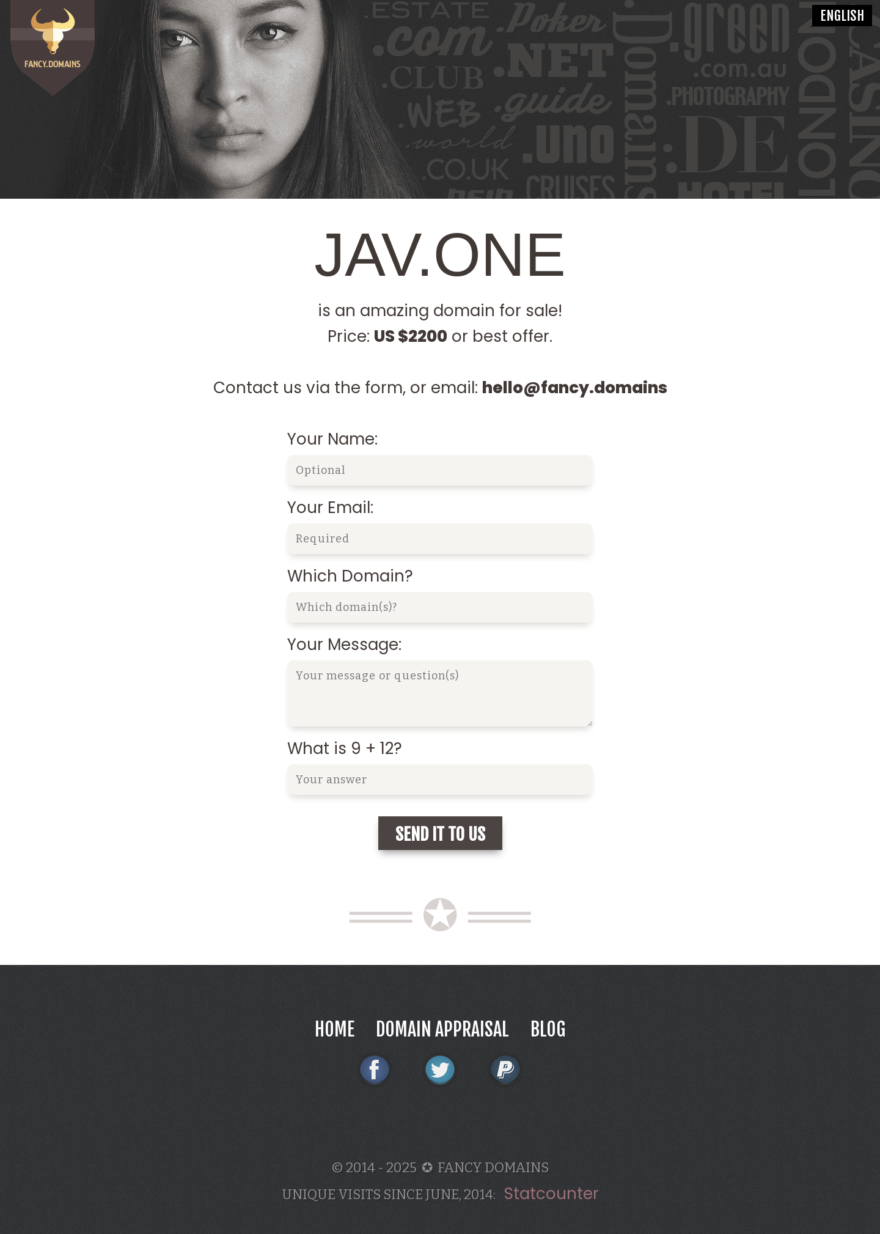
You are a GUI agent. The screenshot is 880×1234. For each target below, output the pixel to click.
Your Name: (332, 439)
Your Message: (344, 645)
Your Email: (330, 508)
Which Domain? (350, 576)
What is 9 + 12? (344, 748)
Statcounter (551, 1194)
